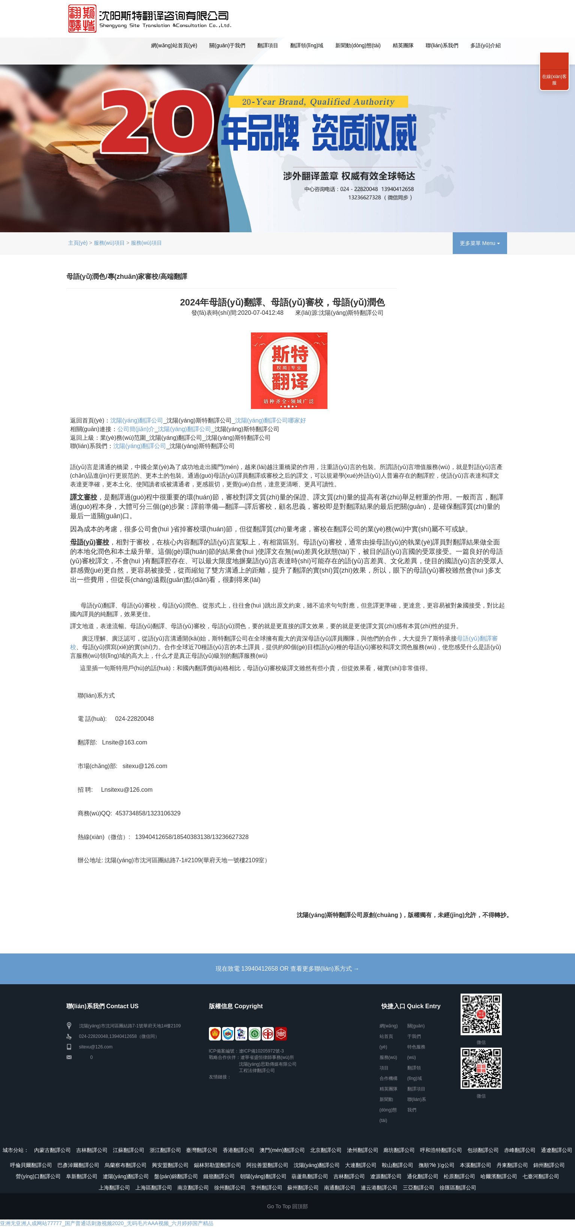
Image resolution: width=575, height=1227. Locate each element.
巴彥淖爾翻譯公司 (78, 1165)
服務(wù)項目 (109, 243)
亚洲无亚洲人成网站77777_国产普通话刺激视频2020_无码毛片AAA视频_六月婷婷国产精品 (106, 1223)
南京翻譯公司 (193, 1188)
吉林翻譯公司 (92, 1150)
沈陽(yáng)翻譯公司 (136, 420)
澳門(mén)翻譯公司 (282, 1150)
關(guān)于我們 (227, 45)
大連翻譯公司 (361, 1165)
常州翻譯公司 (266, 1188)
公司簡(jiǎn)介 (136, 429)
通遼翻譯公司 (556, 1150)
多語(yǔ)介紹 (485, 45)
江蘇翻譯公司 (128, 1150)
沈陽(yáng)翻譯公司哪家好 (270, 420)
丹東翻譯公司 (512, 1165)
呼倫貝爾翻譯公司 (31, 1165)
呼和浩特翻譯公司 (441, 1150)
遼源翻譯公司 (386, 1176)
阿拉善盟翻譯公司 (267, 1165)
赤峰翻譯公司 (520, 1150)
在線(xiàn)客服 (554, 80)
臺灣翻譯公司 (202, 1150)
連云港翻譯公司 (379, 1188)
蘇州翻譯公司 (303, 1188)
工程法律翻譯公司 (257, 1070)
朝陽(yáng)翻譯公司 (263, 1176)
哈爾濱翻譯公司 (498, 1176)
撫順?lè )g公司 (437, 1165)
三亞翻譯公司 (418, 1188)
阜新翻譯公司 (82, 1176)
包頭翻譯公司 (483, 1150)
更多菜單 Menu (480, 243)
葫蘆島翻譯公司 (309, 1176)
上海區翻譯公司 (153, 1188)
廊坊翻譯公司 (399, 1150)
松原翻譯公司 (459, 1176)
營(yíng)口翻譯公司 (38, 1176)
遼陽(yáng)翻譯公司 (126, 1176)
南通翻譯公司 (340, 1188)
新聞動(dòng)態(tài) (358, 45)
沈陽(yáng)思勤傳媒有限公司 (268, 1064)
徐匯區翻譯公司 (458, 1188)
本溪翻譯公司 (475, 1165)
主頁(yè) (78, 243)
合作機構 (389, 1078)
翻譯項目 (267, 45)
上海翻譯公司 (114, 1188)
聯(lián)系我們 (442, 45)
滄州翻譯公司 (362, 1150)
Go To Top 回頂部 (287, 1206)
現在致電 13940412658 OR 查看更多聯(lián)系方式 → (287, 968)
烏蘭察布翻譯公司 (126, 1165)
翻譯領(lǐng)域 (306, 45)
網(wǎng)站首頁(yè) (174, 45)
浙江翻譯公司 (165, 1150)
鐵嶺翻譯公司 (219, 1176)
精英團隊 (403, 45)
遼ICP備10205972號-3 (261, 1051)
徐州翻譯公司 (230, 1188)
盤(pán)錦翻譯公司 (176, 1176)
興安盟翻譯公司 (170, 1165)
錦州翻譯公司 (549, 1165)
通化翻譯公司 (422, 1176)
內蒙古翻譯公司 (52, 1150)
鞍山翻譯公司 (397, 1165)
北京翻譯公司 (326, 1150)
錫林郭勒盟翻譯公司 (217, 1165)
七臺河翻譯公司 (540, 1176)
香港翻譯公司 (238, 1150)
